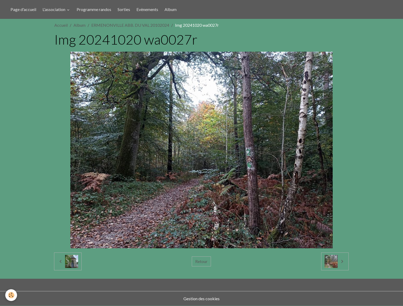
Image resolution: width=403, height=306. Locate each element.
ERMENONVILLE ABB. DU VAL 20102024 (130, 25)
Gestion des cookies (201, 298)
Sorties (124, 9)
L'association (54, 9)
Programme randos (94, 9)
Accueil (61, 25)
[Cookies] (11, 295)
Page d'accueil (23, 9)
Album (171, 9)
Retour (201, 261)
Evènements (147, 9)
